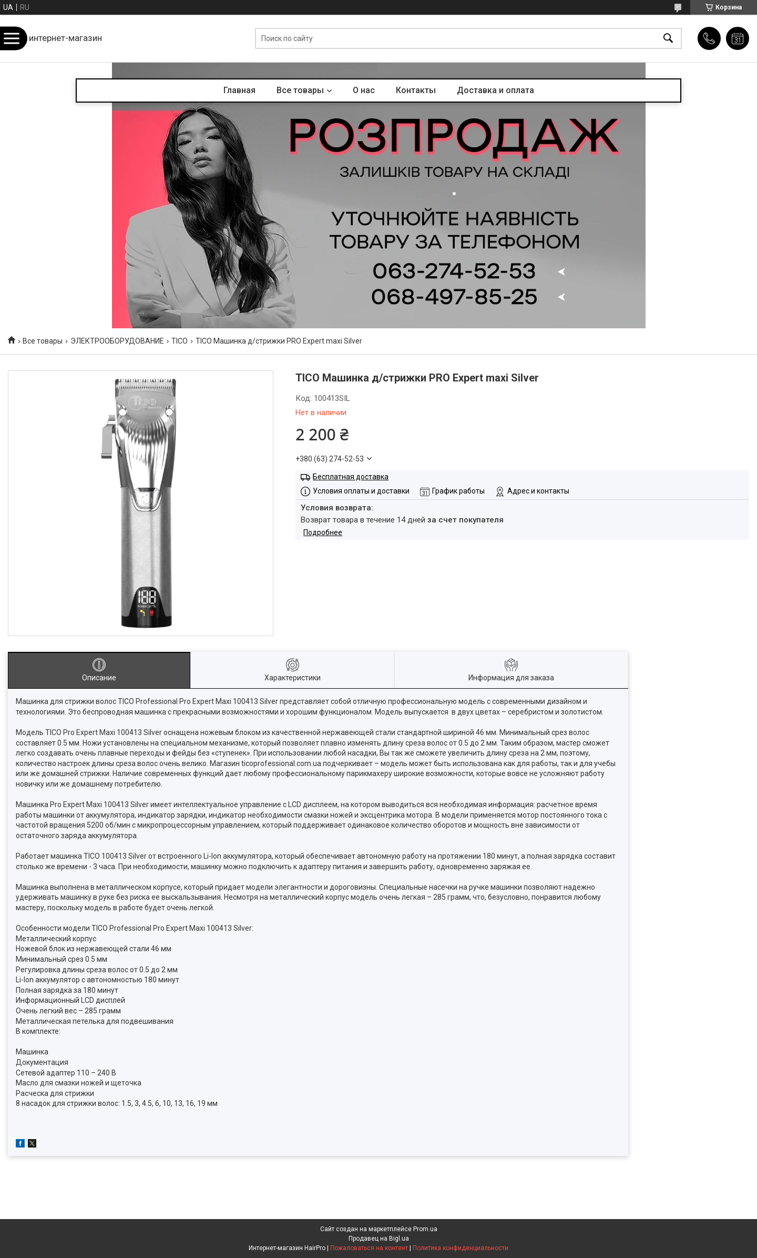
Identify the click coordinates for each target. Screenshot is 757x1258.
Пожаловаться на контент (369, 1248)
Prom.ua (425, 1229)
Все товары (300, 90)
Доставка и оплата (495, 90)
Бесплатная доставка (350, 476)
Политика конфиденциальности (460, 1248)
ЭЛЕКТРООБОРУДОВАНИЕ (117, 341)
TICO (179, 341)
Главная (239, 90)
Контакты (416, 90)
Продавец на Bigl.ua (379, 1238)
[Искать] (668, 38)
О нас (364, 90)
